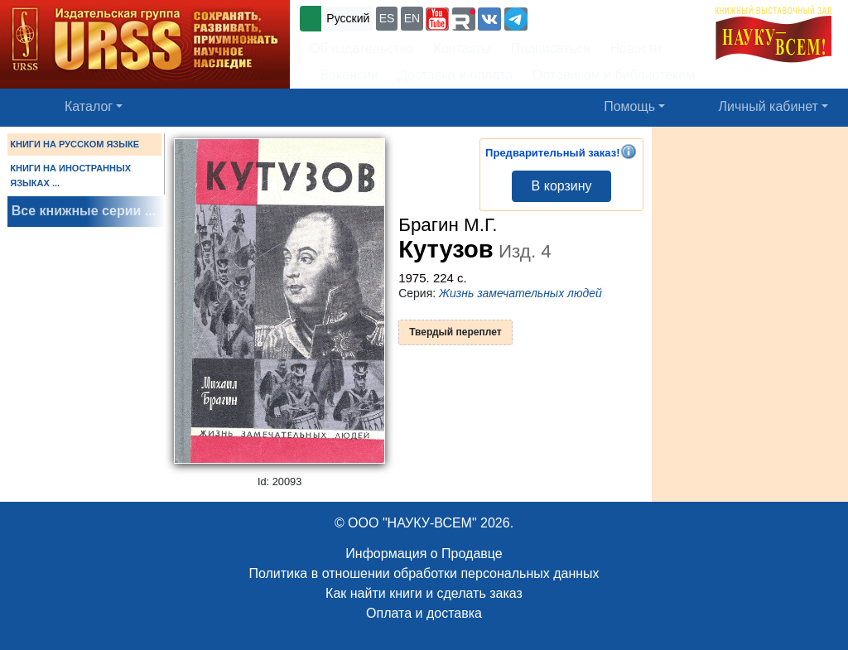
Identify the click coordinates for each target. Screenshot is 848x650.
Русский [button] (347, 18)
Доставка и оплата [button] (455, 75)
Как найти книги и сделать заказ (424, 593)
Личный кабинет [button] (768, 106)
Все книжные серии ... (84, 211)
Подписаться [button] (550, 48)
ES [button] (387, 18)
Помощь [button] (629, 106)
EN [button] (412, 18)
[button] (437, 19)
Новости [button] (636, 48)
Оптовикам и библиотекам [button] (613, 75)
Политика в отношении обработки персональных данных (423, 573)
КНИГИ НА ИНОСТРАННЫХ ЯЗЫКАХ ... (70, 175)
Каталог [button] (89, 106)
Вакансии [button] (344, 75)
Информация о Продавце (423, 553)
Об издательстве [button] (362, 48)
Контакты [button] (462, 48)
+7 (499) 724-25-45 (591, 17)
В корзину (562, 186)
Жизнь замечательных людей (520, 293)
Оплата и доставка (424, 613)
